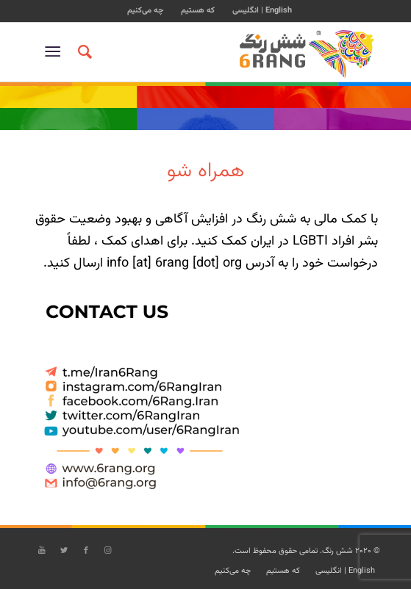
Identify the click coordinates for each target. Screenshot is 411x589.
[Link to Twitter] (64, 551)
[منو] (55, 52)
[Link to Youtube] (42, 551)
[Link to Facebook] (86, 551)
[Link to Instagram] (108, 551)
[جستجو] (82, 52)
